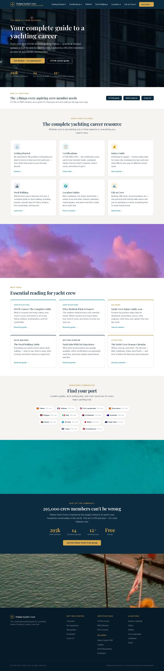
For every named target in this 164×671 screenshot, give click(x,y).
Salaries (88, 4)
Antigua (48, 415)
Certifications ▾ (75, 4)
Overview (71, 621)
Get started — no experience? (27, 61)
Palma (44, 408)
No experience (73, 626)
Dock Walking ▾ (101, 4)
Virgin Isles (114, 422)
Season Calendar (135, 621)
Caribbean (132, 638)
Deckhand (71, 634)
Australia (115, 415)
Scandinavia (92, 429)
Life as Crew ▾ (130, 4)
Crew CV (147, 98)
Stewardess (71, 630)
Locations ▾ (116, 4)
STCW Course (103, 621)
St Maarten (91, 415)
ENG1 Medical (103, 626)
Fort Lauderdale (91, 408)
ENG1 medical (131, 98)
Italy (69, 415)
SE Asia (69, 422)
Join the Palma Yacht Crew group (82, 543)
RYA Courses (102, 630)
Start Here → (146, 4)
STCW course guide (59, 61)
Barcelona (118, 408)
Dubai (48, 422)
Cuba (69, 429)
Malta (91, 422)
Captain (100, 645)
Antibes (65, 408)
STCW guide (114, 98)
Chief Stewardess (104, 649)
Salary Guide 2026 (105, 640)
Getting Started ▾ (59, 4)
